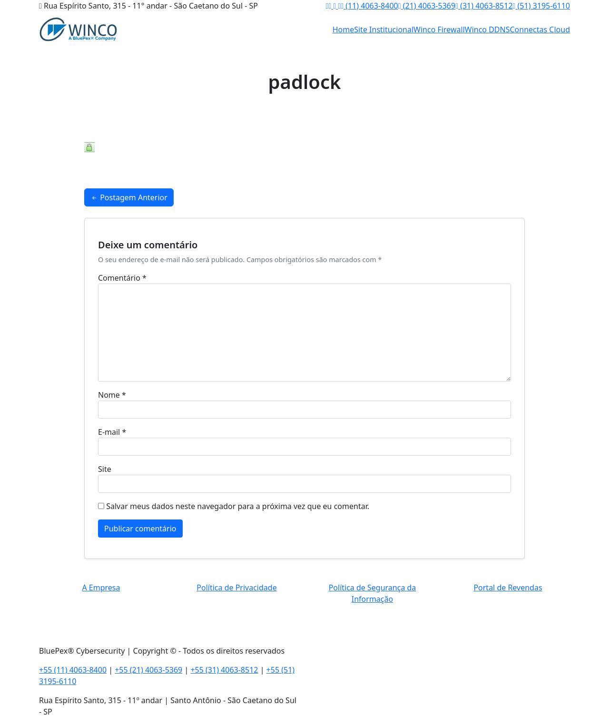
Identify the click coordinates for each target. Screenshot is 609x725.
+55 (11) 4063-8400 (73, 670)
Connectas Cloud (540, 29)
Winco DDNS (487, 29)
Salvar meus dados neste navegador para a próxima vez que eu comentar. (237, 506)
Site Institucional (383, 29)
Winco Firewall (439, 29)
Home (343, 29)
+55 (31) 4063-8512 (224, 670)
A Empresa (101, 587)
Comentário (122, 278)
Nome (112, 395)
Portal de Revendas (507, 587)
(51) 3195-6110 (541, 5)
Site (104, 469)
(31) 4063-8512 (483, 5)
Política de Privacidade (236, 587)
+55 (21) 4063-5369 (148, 670)
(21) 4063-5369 (426, 5)
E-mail (112, 432)
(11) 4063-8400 (369, 5)
